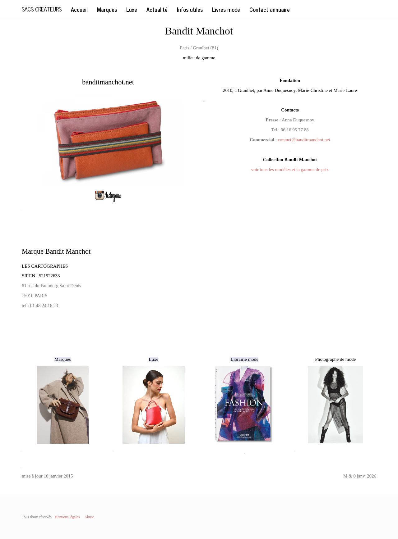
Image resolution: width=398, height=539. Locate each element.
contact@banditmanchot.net (304, 139)
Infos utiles (190, 9)
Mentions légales (67, 517)
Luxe (131, 9)
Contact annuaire (269, 9)
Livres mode (226, 9)
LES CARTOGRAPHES (45, 266)
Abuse (89, 517)
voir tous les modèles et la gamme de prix (290, 169)
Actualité (157, 9)
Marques (107, 9)
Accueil (79, 9)
